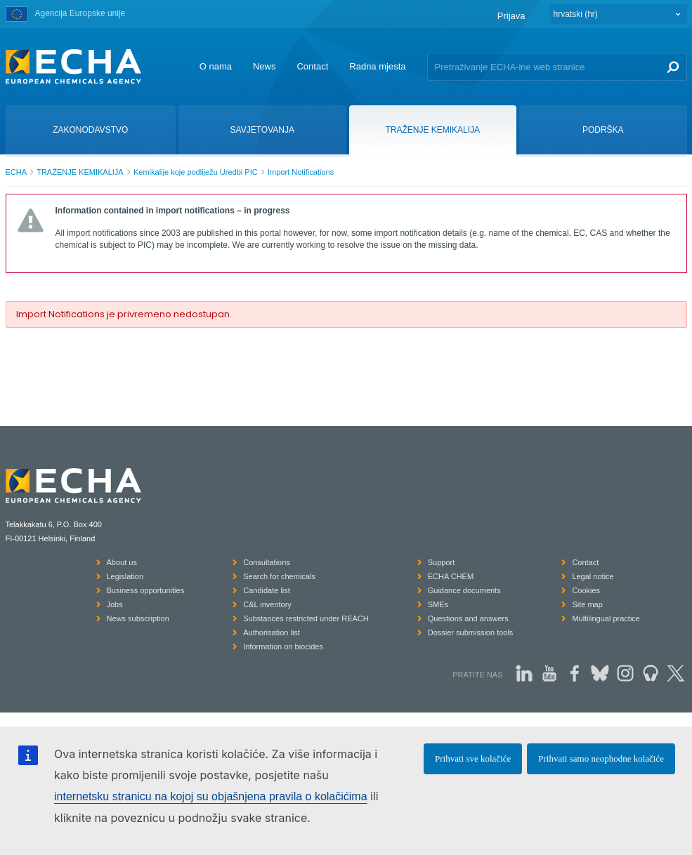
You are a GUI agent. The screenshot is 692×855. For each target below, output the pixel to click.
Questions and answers (468, 618)
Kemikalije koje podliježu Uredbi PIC (195, 172)
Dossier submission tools (471, 632)
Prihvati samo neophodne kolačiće (601, 758)
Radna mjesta (377, 66)
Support (441, 562)
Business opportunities (146, 590)
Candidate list (266, 590)
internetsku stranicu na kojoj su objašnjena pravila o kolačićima (210, 796)
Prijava (511, 16)
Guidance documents (464, 590)
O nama (216, 66)
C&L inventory (267, 604)
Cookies (586, 590)
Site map (587, 604)
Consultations (266, 562)
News (264, 66)
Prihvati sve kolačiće (473, 758)
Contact (312, 66)
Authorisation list (271, 632)
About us (122, 562)
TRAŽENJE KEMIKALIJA (80, 172)
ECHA (16, 172)
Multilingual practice (606, 618)
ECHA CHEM (451, 576)
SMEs (438, 604)
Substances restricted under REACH (306, 618)
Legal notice (592, 576)
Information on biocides (283, 646)
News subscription (138, 618)
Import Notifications (301, 172)
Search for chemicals (279, 576)
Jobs (115, 604)
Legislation (125, 576)
